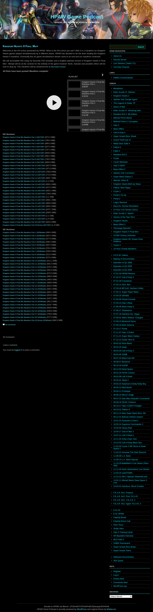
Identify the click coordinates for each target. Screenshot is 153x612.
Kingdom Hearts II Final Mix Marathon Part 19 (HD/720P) (24, 194)
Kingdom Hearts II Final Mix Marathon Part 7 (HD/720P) (23, 156)
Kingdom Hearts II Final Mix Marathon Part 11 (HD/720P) (24, 168)
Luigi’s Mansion (120, 202)
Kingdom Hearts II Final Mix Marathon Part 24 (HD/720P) (24, 209)
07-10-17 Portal (120, 329)
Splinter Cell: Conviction (123, 173)
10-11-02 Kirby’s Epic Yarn (125, 439)
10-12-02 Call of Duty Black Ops (127, 442)
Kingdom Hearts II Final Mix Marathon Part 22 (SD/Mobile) (24, 298)
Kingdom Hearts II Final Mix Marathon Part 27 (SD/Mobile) (24, 314)
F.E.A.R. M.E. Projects (123, 492)
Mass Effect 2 (119, 169)
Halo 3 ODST (119, 165)
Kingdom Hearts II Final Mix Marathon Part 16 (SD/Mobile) (24, 280)
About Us (117, 56)
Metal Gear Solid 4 (121, 143)
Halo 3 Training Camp (123, 532)
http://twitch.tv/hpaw (58, 67)
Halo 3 (116, 125)
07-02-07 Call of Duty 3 (123, 277)
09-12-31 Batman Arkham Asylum (128, 417)
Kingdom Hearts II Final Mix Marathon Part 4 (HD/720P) (23, 147)
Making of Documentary (123, 259)
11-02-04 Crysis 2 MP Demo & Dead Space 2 (129, 447)
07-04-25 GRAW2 (121, 295)
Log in (116, 575)
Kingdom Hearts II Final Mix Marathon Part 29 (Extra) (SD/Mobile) (27, 320)
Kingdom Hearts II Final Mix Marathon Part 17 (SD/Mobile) (24, 283)
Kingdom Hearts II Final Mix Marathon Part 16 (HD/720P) (24, 184)
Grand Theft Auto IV (122, 140)
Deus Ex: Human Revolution (125, 206)
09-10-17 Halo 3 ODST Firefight (127, 406)
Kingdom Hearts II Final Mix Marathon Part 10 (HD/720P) (24, 165)
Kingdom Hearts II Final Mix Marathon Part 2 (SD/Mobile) (24, 236)
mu (114, 609)
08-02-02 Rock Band (122, 343)
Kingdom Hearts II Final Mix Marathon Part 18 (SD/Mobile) (24, 286)
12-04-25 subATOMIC (123, 473)
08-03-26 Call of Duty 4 (123, 351)
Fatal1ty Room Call (121, 521)
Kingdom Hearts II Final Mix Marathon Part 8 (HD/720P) (23, 159)
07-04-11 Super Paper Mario (126, 292)
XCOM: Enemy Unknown (124, 235)
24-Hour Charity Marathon (124, 249)
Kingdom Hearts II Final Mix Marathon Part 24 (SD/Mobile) (24, 305)
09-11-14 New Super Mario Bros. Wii (129, 413)
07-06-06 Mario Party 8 (123, 306)
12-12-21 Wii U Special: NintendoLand (130, 476)
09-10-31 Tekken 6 (121, 409)
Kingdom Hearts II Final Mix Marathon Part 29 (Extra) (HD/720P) (27, 225)
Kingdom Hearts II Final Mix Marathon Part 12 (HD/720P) (24, 172)
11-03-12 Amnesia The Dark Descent (129, 452)
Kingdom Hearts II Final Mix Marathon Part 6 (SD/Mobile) (24, 248)
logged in (18, 350)
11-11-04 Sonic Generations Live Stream (131, 469)
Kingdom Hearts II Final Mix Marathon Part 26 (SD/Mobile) (24, 311)
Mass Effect (118, 129)
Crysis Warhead (120, 162)
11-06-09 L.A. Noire (122, 456)
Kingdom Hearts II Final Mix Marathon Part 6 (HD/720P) (23, 153)
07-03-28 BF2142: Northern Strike (128, 288)
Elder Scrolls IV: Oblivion (124, 92)
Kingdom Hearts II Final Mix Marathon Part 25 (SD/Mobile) (24, 308)
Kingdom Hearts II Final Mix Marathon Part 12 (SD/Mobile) (24, 267)
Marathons (118, 88)
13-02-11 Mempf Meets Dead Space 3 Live (130, 481)
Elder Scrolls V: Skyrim (123, 213)
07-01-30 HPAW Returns (124, 273)
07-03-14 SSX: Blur (122, 284)
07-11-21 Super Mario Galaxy (126, 336)
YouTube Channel (121, 67)
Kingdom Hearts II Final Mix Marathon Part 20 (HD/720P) (24, 197)
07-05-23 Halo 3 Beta (122, 303)
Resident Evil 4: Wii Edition (125, 114)
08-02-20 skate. (120, 347)
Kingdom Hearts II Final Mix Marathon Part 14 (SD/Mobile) (24, 273)
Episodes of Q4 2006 (122, 270)
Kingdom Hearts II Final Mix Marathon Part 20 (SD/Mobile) (24, 292)
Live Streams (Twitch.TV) (124, 63)
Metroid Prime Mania (122, 118)
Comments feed (120, 582)
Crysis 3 (117, 245)
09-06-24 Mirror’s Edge (123, 395)
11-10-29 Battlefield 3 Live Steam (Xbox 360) (131, 464)
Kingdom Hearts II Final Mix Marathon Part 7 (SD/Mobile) (24, 251)
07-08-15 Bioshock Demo (124, 321)
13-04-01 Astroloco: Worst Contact (128, 486)
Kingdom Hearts (120, 221)
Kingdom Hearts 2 (121, 96)
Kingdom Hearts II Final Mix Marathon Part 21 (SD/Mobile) (24, 295)
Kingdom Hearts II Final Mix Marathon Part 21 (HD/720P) (24, 200)
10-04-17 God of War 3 (123, 431)
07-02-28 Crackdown (122, 281)
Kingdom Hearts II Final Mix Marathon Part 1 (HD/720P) (23, 137)
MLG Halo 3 (118, 539)
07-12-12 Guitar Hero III (123, 340)
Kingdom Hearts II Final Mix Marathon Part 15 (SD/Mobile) (24, 276)
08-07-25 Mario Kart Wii (123, 358)
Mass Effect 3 (119, 224)
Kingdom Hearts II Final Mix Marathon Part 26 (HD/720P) (24, 216)
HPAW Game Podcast (76, 17)
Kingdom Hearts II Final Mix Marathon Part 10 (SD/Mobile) (24, 261)
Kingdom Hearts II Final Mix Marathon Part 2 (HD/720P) (23, 140)
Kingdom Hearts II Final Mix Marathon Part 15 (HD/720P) (24, 181)
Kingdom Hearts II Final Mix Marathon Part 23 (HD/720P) (24, 206)
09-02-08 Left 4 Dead (122, 376)
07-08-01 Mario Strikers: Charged (128, 317)
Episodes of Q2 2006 (122, 262)
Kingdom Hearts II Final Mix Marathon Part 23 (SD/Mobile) (24, 301)
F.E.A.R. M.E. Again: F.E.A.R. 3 (127, 504)
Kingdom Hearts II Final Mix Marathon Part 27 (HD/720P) (24, 219)
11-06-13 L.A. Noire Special (125, 459)
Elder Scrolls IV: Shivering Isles (127, 110)
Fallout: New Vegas (122, 187)
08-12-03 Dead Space (123, 369)
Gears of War (119, 107)
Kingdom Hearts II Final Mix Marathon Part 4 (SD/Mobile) (24, 242)
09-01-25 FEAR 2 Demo (124, 373)
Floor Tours (118, 525)
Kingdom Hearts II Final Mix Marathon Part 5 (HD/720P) (23, 150)
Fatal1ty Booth (119, 517)
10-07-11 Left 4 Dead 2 (123, 435)
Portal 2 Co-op (119, 195)
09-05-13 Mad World (122, 387)
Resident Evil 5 (120, 154)
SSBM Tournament (121, 543)
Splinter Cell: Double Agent (125, 99)
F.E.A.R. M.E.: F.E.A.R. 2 (124, 500)
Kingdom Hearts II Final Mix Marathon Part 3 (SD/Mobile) (24, 239)
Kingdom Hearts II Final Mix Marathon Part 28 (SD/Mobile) (24, 317)
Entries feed (118, 579)
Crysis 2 (117, 191)
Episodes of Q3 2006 (122, 266)
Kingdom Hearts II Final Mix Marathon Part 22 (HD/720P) (24, 203)
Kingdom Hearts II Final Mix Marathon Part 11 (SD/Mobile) (24, 264)
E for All (116, 510)
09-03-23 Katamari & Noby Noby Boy (129, 384)
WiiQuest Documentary (123, 557)
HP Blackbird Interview (123, 536)
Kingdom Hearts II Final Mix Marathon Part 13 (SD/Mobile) (24, 270)
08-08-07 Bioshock (121, 362)
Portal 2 (116, 199)
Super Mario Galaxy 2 (123, 176)
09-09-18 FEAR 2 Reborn (124, 402)
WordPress (82, 609)
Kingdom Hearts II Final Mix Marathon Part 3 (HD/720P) (23, 143)
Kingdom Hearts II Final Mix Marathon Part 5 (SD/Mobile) (24, 245)
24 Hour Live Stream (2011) (125, 210)
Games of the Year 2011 (124, 217)
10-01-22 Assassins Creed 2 (125, 420)
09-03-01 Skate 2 (121, 380)
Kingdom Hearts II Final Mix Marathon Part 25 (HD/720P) (24, 212)
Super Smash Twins (122, 550)
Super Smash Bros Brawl (124, 547)
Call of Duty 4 (119, 132)
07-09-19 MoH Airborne (123, 325)
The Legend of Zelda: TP (124, 103)
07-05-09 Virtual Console (124, 299)
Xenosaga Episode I (122, 228)
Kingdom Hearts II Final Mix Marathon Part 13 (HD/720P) (24, 175)
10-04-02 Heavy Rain (122, 428)
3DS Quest (118, 560)
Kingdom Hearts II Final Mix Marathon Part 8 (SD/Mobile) (24, 254)
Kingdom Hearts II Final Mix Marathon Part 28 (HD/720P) (24, 222)
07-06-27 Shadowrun (122, 310)
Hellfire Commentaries (123, 78)
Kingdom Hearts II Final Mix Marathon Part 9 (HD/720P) (23, 162)
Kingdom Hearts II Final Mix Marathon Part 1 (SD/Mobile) (24, 232)
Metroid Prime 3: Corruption (125, 121)
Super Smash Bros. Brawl (124, 136)
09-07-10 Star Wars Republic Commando (131, 398)
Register (117, 571)
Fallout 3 (117, 147)
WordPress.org (120, 586)
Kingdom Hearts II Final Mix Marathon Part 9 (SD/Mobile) (24, 257)
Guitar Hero (118, 528)
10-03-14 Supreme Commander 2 (128, 424)
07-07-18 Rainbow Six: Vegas (126, 314)
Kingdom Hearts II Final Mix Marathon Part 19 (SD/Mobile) (24, 289)
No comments (10, 325)
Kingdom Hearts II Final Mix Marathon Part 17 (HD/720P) (24, 187)
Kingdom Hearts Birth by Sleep (127, 184)
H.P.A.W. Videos (120, 255)
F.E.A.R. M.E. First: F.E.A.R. (125, 496)
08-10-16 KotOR (120, 365)
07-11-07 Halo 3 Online (123, 332)
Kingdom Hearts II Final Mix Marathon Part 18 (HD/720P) (24, 191)
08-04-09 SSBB (120, 354)
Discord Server (120, 59)
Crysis (116, 158)
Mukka (110, 609)
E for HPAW (118, 514)
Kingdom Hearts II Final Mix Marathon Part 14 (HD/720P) (24, 178)
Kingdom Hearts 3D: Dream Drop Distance (128, 240)
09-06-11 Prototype (121, 391)
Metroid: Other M (120, 180)
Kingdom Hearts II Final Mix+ (20, 46)
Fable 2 (116, 151)
